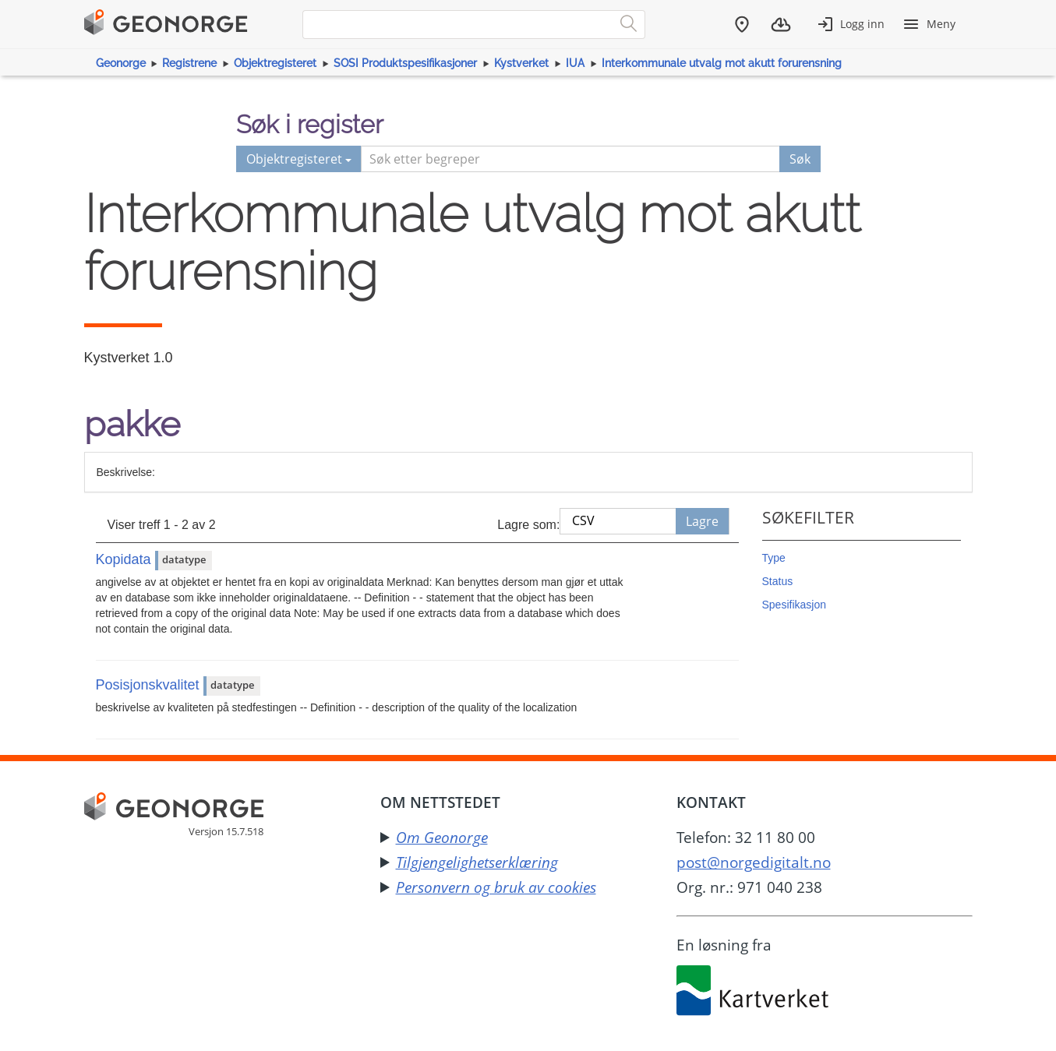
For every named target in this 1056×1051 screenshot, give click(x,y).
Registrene (189, 63)
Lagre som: (528, 524)
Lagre (702, 521)
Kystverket (521, 63)
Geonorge (121, 63)
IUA (575, 63)
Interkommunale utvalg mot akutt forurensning (722, 63)
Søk (800, 159)
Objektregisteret (275, 63)
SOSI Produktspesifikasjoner (405, 63)
